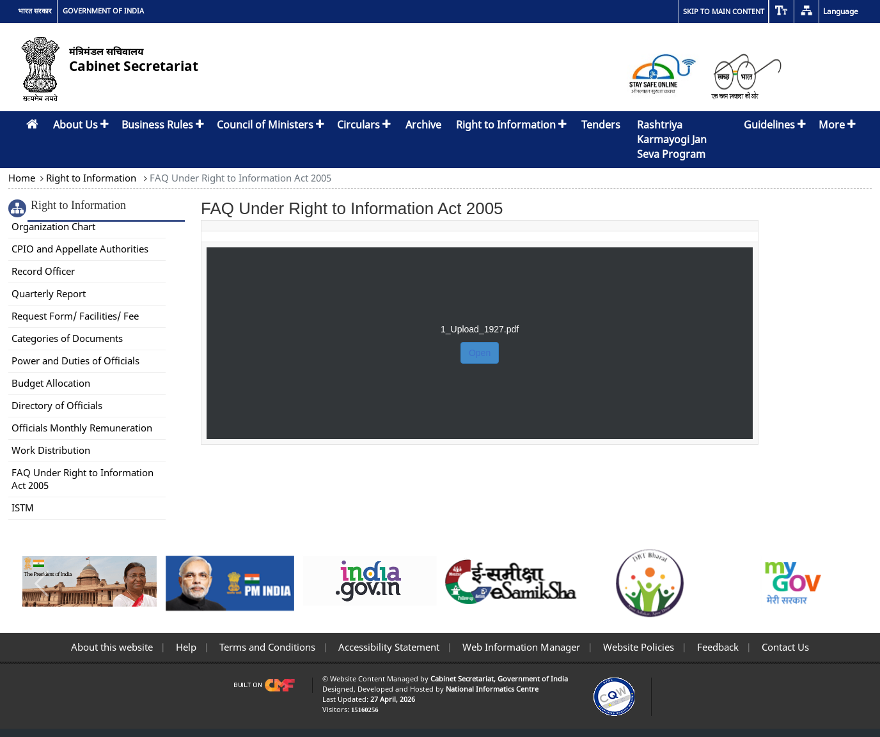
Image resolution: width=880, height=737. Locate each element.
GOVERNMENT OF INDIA (103, 11)
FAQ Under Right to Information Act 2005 (239, 177)
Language (840, 11)
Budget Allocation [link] (51, 382)
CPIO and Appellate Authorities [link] (80, 248)
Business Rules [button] (163, 125)
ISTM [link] (23, 507)
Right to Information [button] (511, 125)
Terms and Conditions (266, 646)
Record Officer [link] (43, 271)
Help (184, 646)
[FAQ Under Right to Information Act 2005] (479, 332)
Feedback (717, 646)
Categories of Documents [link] (67, 338)
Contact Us (784, 646)
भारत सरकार (35, 11)
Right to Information (91, 177)
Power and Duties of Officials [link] (75, 360)
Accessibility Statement (387, 646)
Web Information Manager (520, 646)
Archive (423, 125)
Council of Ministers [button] (270, 125)
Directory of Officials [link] (57, 405)
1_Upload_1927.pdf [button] (480, 329)
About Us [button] (81, 125)
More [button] (837, 125)
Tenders (600, 125)
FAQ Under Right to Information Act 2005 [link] (82, 479)
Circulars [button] (364, 125)
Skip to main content (723, 11)
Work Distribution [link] (51, 450)
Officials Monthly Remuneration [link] (82, 427)
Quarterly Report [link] (49, 293)
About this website (112, 646)
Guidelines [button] (775, 125)
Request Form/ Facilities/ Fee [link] (75, 315)
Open (480, 353)
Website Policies (637, 646)
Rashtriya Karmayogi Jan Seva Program (672, 139)
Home (23, 177)
